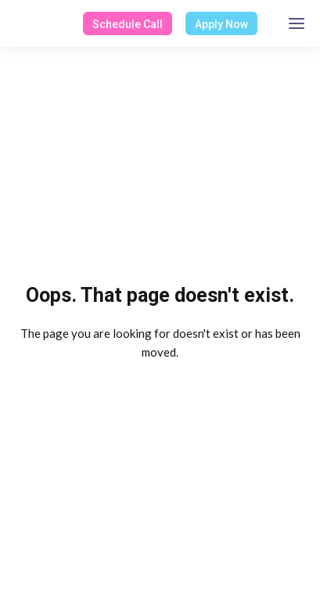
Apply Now (221, 24)
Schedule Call (127, 24)
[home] (12, 23)
